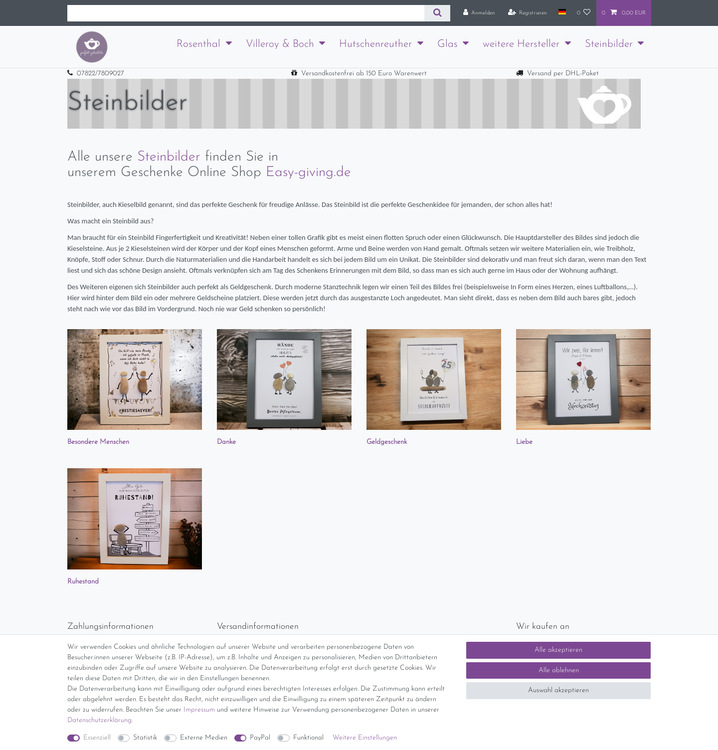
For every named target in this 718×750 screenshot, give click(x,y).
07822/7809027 (100, 73)
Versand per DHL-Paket (563, 73)
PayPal (260, 738)
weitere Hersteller (521, 44)
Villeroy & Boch (280, 44)
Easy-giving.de (308, 173)
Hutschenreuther (375, 44)
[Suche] (437, 13)
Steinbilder (609, 44)
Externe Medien (203, 738)
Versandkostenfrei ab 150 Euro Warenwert (364, 73)
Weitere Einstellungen (365, 738)
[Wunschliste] (583, 13)
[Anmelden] (479, 13)
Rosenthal (198, 44)
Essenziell (97, 738)
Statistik (145, 738)
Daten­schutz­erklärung (99, 720)
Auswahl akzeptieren (558, 690)
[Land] (561, 12)
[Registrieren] (528, 13)
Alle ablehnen (558, 670)
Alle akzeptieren (558, 650)
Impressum (199, 710)
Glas (447, 44)
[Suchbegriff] (245, 13)
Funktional (308, 738)
